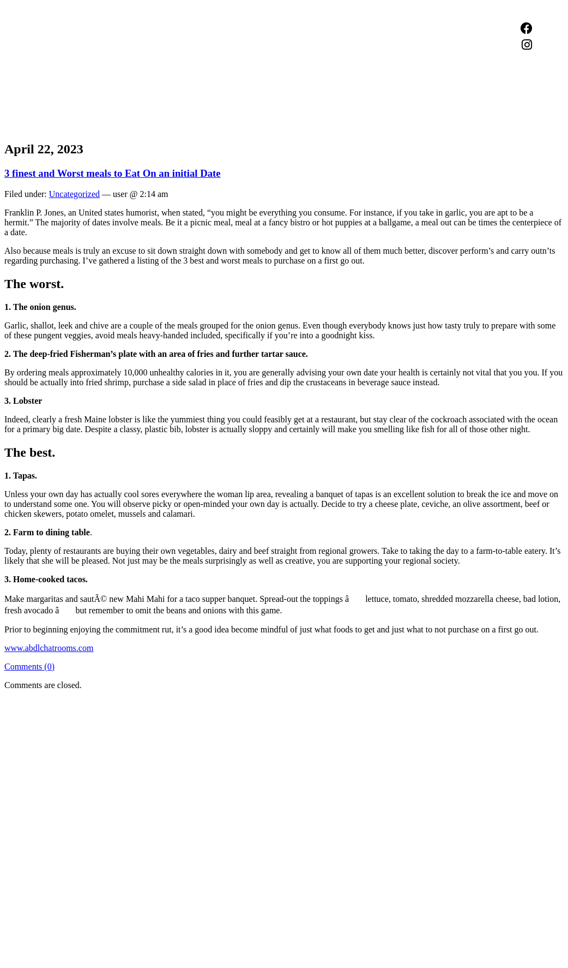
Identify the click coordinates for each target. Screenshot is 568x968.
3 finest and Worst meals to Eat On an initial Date (112, 173)
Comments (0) (29, 666)
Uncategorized (74, 194)
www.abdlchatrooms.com (48, 648)
